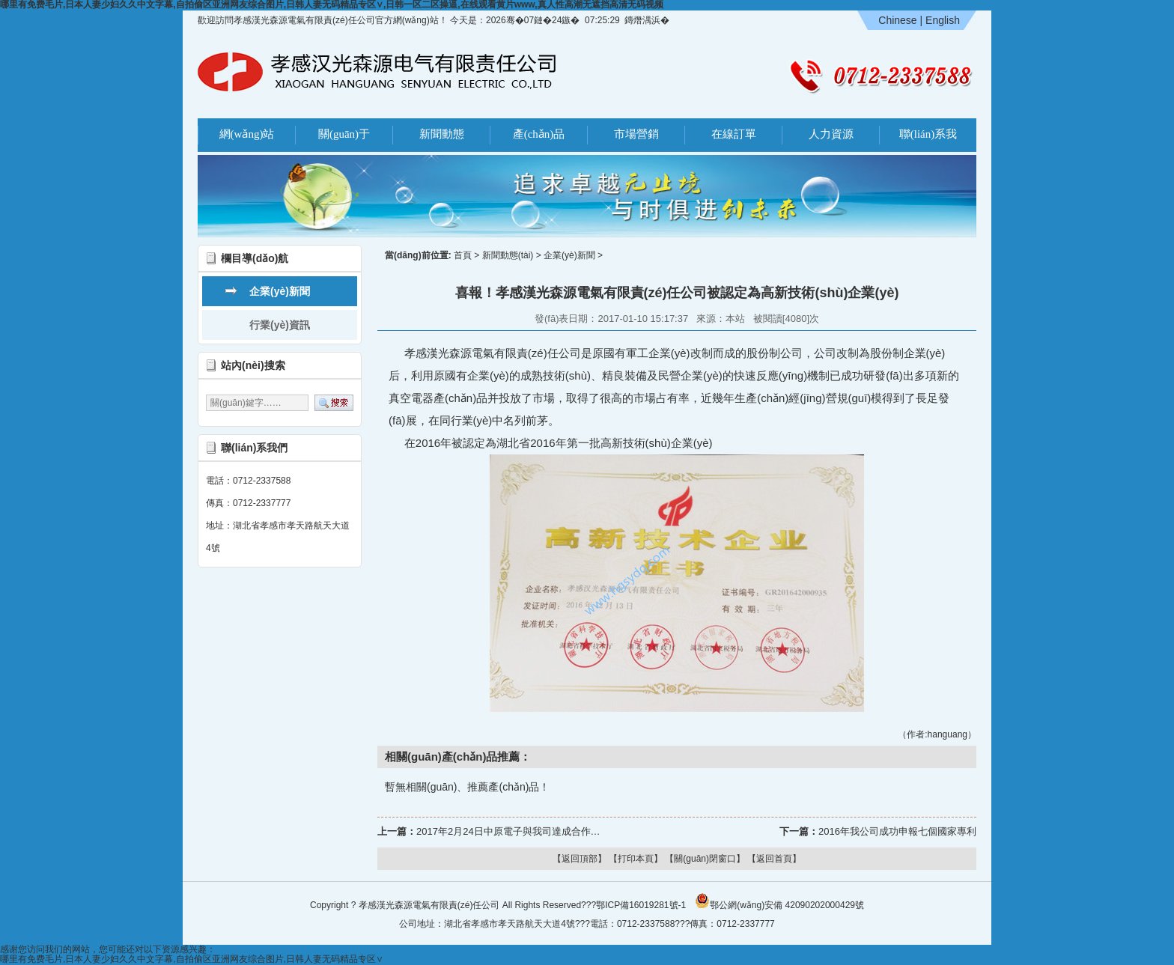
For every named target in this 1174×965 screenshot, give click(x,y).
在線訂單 (733, 134)
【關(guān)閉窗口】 (705, 858)
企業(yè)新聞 (279, 291)
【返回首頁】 (774, 858)
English (942, 20)
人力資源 (831, 134)
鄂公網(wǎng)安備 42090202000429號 (779, 900)
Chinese (897, 20)
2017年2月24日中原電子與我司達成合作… (508, 831)
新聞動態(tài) (508, 255)
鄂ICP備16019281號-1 (641, 905)
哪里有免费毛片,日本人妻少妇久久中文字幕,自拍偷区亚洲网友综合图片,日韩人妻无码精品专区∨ (191, 959)
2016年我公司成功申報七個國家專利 (897, 831)
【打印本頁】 (636, 858)
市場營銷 (636, 134)
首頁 (463, 255)
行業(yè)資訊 (279, 325)
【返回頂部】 (579, 858)
